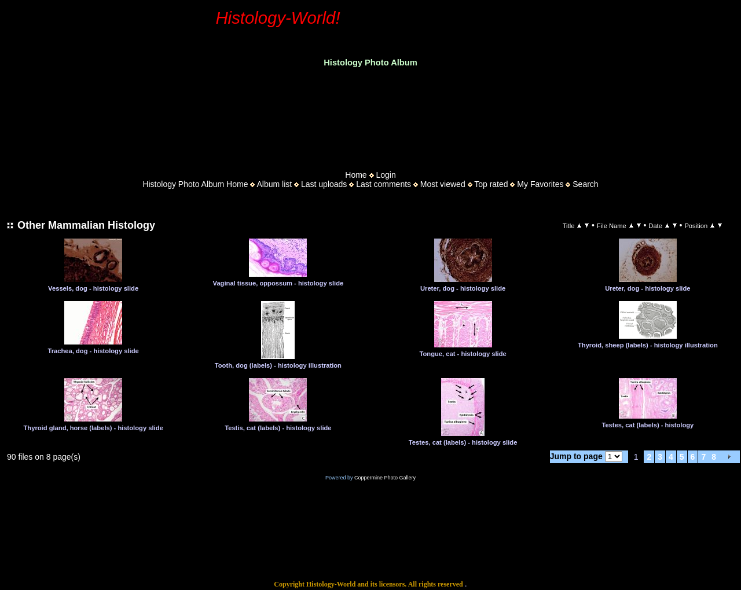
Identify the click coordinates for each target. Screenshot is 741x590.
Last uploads (324, 184)
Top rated (491, 184)
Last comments (383, 184)
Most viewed (442, 184)
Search (585, 184)
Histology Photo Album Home (195, 184)
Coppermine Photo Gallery (385, 478)
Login (385, 174)
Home (355, 174)
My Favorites (540, 184)
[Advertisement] (370, 115)
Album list (274, 184)
